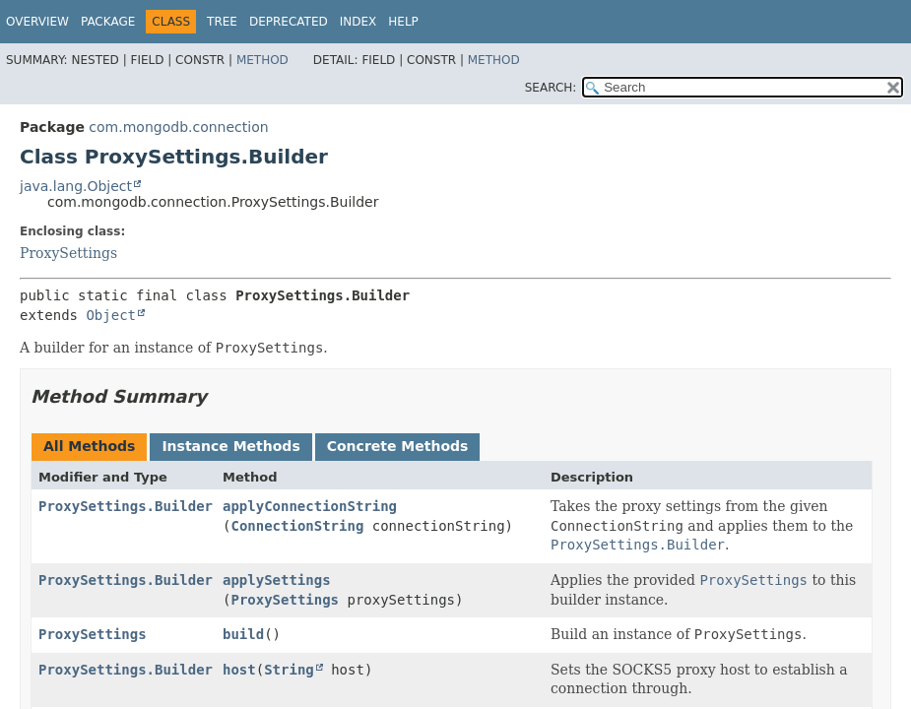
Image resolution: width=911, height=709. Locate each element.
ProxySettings (68, 253)
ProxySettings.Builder (125, 506)
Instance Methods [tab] (230, 446)
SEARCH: (551, 88)
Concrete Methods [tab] (398, 446)
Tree (222, 22)
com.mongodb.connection (178, 127)
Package (108, 22)
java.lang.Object (76, 186)
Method (262, 60)
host (239, 669)
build (243, 634)
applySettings (277, 580)
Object (111, 315)
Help (403, 22)
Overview (37, 22)
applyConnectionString (310, 506)
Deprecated (288, 22)
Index (358, 22)
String (289, 669)
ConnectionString (296, 526)
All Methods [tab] (89, 446)
